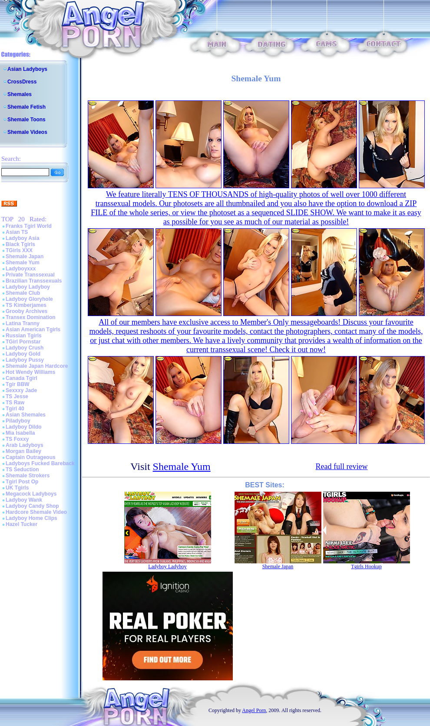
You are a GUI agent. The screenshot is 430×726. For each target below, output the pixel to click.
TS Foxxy (17, 439)
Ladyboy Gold (23, 354)
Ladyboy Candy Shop (32, 506)
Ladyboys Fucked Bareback (40, 463)
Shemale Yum (23, 263)
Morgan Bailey (23, 451)
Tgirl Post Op (22, 482)
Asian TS (17, 232)
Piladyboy (18, 421)
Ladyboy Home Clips (31, 518)
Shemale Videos (27, 132)
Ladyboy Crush (24, 348)
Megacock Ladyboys (31, 494)
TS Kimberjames (26, 305)
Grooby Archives (26, 311)
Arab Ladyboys (24, 445)
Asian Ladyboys (27, 69)
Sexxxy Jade (21, 390)
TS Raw (15, 403)
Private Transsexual (30, 275)
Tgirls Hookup (366, 566)
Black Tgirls (20, 244)
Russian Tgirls (24, 336)
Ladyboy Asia (23, 238)
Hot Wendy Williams (30, 372)
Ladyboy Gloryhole (29, 299)
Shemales (19, 94)
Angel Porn (254, 710)
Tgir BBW (18, 384)
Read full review (342, 466)
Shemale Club (23, 293)
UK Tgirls (17, 488)
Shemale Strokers (28, 476)
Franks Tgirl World (29, 226)
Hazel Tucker (21, 524)
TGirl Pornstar (23, 342)
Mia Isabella (20, 433)
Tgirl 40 (15, 409)
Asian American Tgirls (33, 329)
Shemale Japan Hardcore (37, 366)
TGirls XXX (19, 250)
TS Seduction (22, 469)
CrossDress (21, 82)
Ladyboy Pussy (25, 360)
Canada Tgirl (21, 378)
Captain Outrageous (31, 457)
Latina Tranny (23, 323)
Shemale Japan (24, 256)
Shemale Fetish (26, 107)
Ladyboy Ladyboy (28, 287)
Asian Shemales (26, 415)
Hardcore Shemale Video (36, 512)
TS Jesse (17, 396)
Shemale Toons (26, 120)
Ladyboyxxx (21, 269)
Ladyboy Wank (24, 500)
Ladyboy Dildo (24, 427)
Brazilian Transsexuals (34, 281)
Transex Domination (31, 317)
